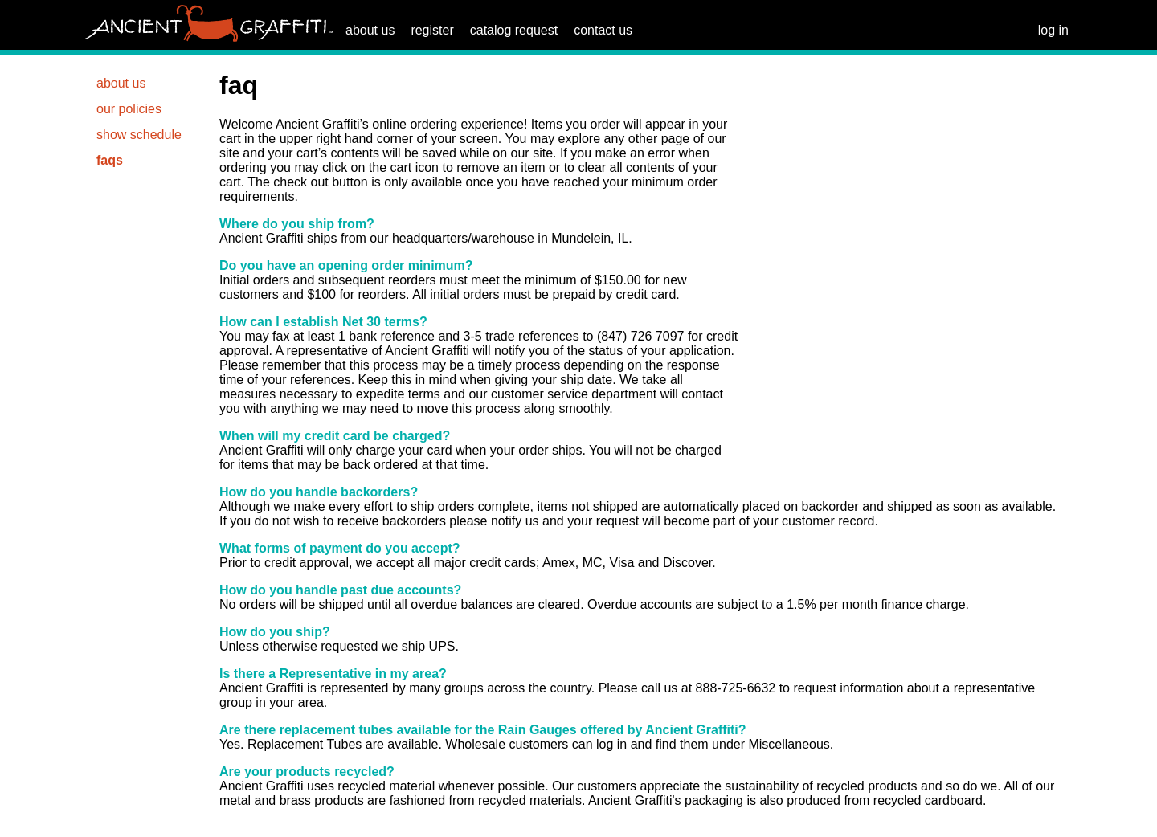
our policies (128, 109)
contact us (603, 30)
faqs (109, 160)
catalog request (514, 30)
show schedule (139, 134)
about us (370, 30)
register (432, 30)
